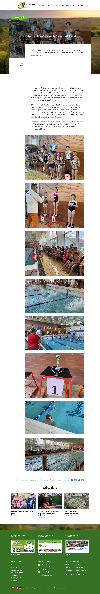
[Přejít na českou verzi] (12, 588)
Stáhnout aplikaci (16, 554)
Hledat (87, 5)
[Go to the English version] (16, 588)
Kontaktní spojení (16, 570)
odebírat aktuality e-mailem (28, 480)
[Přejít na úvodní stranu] (26, 5)
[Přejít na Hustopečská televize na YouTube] (50, 546)
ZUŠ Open (45, 569)
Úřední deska (15, 567)
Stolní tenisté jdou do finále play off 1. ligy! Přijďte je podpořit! (49, 514)
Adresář (80, 5)
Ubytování (79, 567)
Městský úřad (70, 5)
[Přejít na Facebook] (77, 546)
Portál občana (15, 565)
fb (72, 480)
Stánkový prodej (16, 578)
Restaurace (68, 570)
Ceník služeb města (17, 572)
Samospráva (60, 5)
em (82, 480)
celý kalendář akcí (47, 575)
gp (79, 480)
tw (75, 480)
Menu (12, 5)
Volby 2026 (14, 580)
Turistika (50, 5)
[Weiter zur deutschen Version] (20, 588)
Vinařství (68, 565)
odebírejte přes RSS (48, 480)
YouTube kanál (42, 554)
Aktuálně (42, 5)
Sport (21, 65)
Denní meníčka (69, 574)
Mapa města (80, 574)
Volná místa (14, 575)
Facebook (68, 554)
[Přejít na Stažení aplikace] (23, 546)
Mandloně (68, 567)
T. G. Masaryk (80, 565)
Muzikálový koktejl (47, 572)
